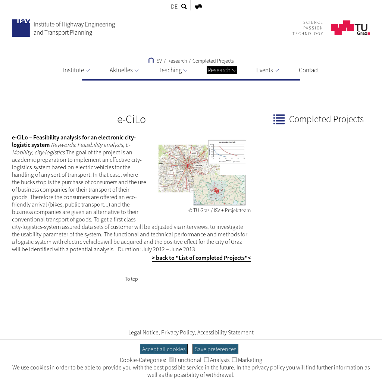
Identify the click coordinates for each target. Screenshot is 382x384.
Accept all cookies (163, 349)
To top (131, 279)
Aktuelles (124, 70)
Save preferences (215, 349)
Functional (185, 359)
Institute (76, 70)
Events (267, 70)
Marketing (247, 359)
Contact (309, 70)
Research (221, 70)
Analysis (216, 359)
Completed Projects (213, 60)
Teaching (173, 70)
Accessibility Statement (225, 332)
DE (174, 6)
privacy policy (268, 367)
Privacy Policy (178, 332)
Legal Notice (143, 332)
